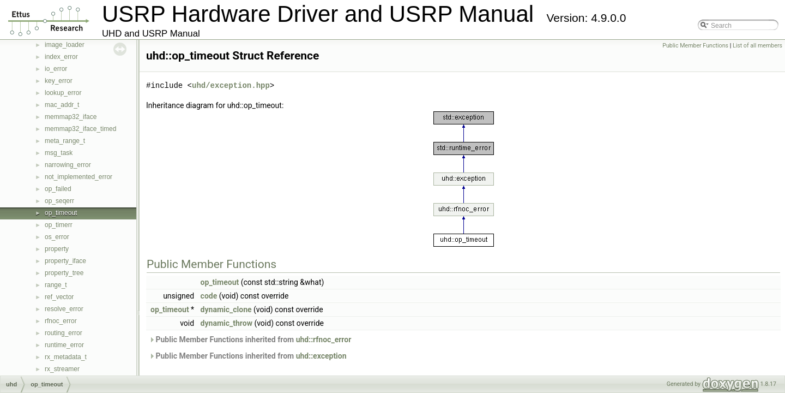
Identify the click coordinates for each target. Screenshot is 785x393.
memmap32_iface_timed (80, 129)
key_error (59, 81)
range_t (56, 285)
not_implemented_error (78, 177)
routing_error (63, 333)
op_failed (58, 189)
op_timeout (61, 213)
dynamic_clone (226, 309)
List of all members (757, 45)
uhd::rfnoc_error (324, 339)
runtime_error (64, 345)
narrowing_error (68, 165)
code (209, 295)
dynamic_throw (226, 323)
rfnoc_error (61, 321)
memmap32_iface (70, 117)
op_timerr (59, 225)
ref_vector (59, 297)
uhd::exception (321, 356)
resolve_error (64, 309)
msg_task (59, 153)
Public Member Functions (695, 45)
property (57, 249)
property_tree (64, 273)
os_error (57, 237)
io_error (56, 69)
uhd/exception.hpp (231, 85)
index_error (61, 57)
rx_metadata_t (66, 357)
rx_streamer (62, 369)
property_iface (65, 261)
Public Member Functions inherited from (250, 339)
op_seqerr (59, 201)
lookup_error (63, 93)
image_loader (64, 45)
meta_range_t (65, 141)
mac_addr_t (62, 105)
